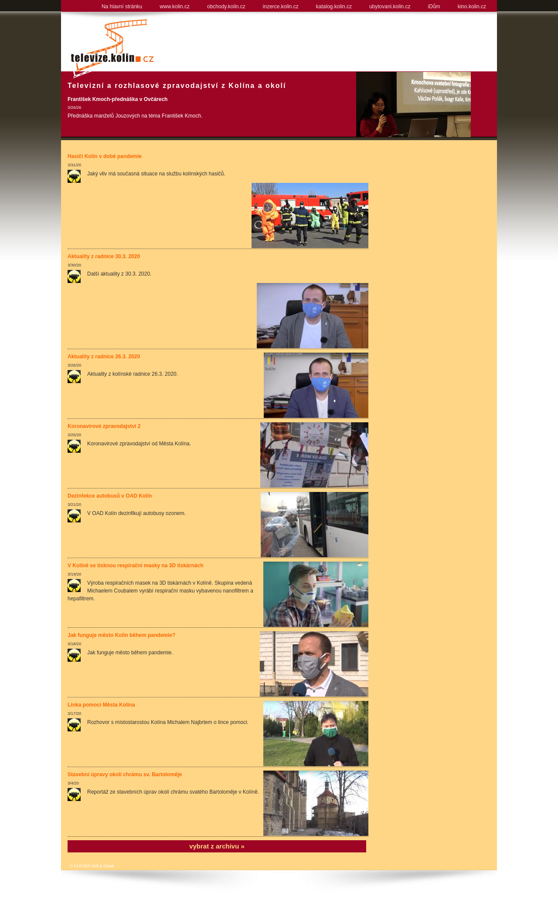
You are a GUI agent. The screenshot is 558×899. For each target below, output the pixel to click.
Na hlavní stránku (122, 6)
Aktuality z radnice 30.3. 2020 (104, 256)
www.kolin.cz (175, 6)
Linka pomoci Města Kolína (101, 705)
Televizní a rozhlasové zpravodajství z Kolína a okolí (177, 85)
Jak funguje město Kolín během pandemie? (121, 635)
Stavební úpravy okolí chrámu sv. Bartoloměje (125, 774)
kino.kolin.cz (472, 6)
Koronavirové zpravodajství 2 (104, 426)
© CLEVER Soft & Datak (92, 866)
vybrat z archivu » (217, 846)
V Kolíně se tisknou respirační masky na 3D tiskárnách (135, 565)
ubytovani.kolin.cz (390, 6)
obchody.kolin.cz (226, 6)
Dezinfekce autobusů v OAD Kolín (110, 496)
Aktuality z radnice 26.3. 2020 (104, 357)
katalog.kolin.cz (334, 6)
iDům (434, 6)
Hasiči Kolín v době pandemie (105, 156)
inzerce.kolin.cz (281, 6)
